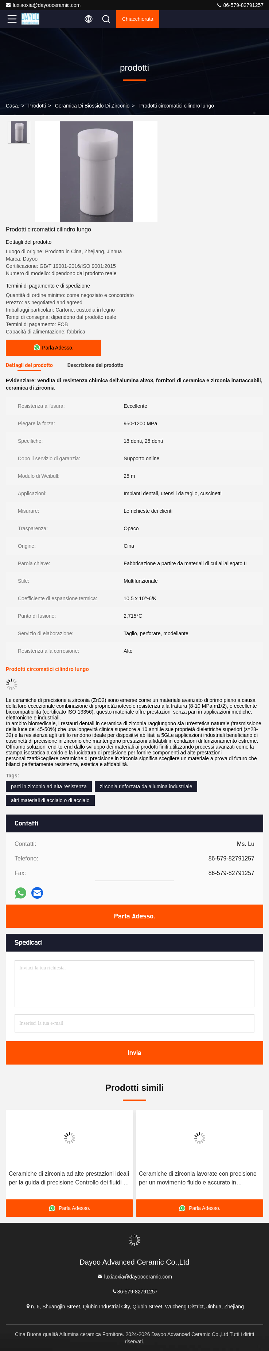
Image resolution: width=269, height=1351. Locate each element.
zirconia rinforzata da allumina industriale (146, 786)
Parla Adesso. (134, 916)
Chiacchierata (137, 19)
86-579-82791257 (240, 5)
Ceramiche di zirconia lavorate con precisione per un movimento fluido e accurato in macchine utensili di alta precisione (198, 1179)
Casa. (12, 106)
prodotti (37, 106)
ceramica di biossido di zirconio (92, 106)
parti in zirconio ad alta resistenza (49, 786)
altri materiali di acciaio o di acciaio (50, 800)
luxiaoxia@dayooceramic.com (43, 5)
